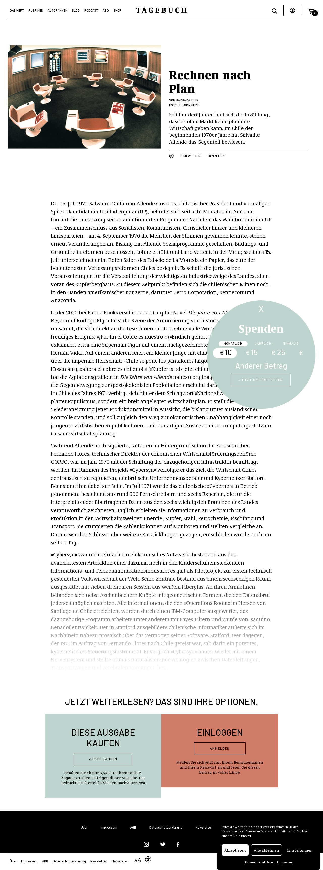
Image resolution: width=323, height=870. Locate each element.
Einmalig (291, 343)
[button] (311, 10)
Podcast (91, 10)
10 (226, 352)
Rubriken (36, 10)
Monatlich (233, 343)
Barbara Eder (187, 100)
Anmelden (220, 748)
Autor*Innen (57, 10)
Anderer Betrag (261, 365)
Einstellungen (300, 851)
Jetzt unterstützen (261, 380)
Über (84, 827)
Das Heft (17, 10)
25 (278, 352)
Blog (76, 10)
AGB (133, 827)
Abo (106, 10)
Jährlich (263, 343)
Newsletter (204, 827)
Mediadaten (120, 861)
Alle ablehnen (266, 851)
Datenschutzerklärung (260, 864)
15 (252, 352)
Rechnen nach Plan (210, 81)
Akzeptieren (235, 851)
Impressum (284, 864)
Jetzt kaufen (103, 759)
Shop (117, 10)
